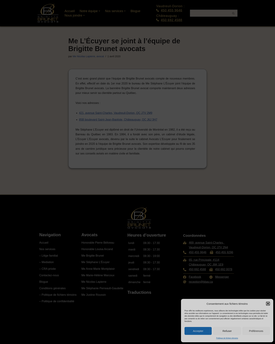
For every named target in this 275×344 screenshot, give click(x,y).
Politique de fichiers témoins (227, 338)
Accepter (198, 330)
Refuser (227, 330)
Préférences (256, 330)
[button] (268, 303)
